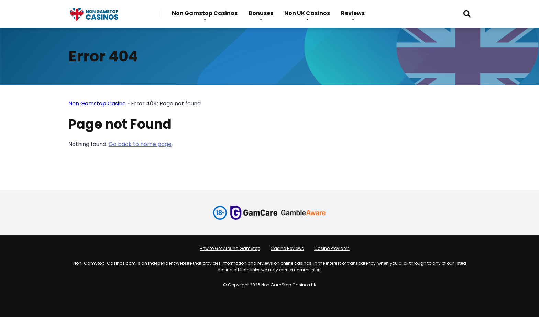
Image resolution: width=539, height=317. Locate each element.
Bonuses (261, 13)
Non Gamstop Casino (97, 103)
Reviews (353, 13)
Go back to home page (140, 144)
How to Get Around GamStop (230, 248)
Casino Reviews (287, 248)
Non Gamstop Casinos (205, 13)
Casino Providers (332, 248)
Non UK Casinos (307, 13)
